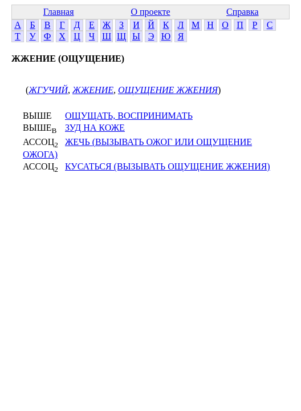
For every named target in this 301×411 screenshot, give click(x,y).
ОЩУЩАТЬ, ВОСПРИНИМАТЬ (129, 115)
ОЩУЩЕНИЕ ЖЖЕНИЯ (168, 90)
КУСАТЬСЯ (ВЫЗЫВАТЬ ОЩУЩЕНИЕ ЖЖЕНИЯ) (167, 166)
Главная (58, 12)
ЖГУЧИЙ (48, 90)
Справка (242, 12)
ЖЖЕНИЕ (92, 90)
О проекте (150, 12)
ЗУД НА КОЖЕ (95, 127)
